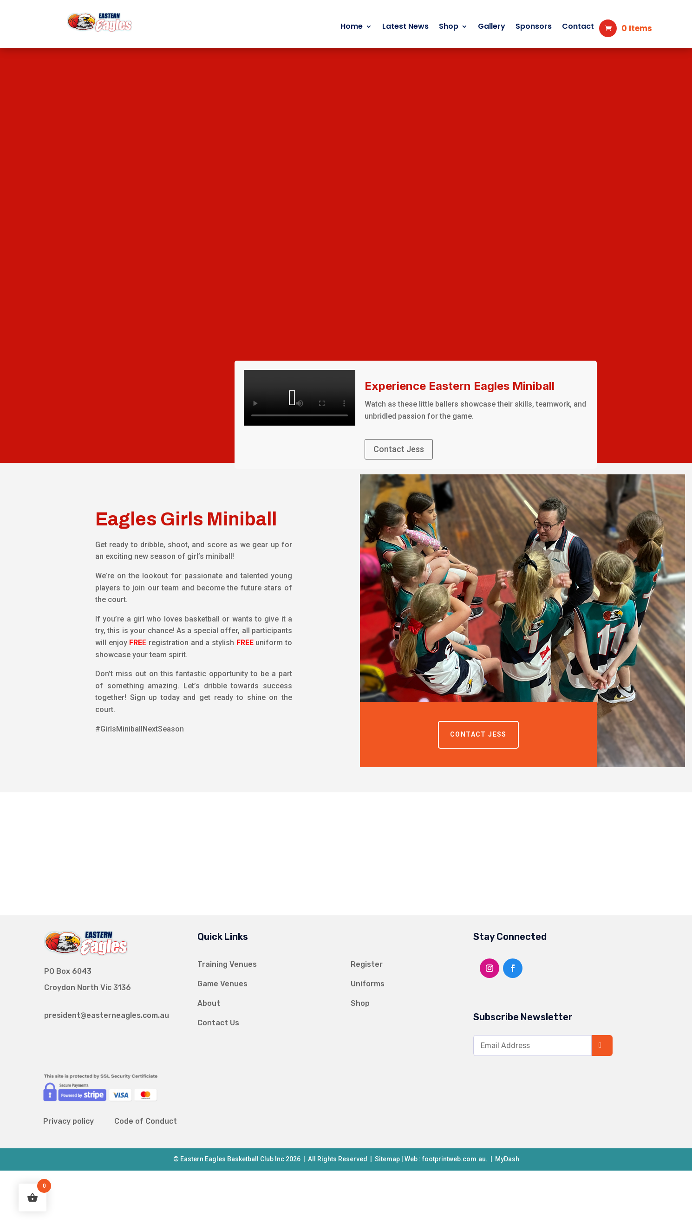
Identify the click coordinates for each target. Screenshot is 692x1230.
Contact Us (218, 1022)
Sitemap (386, 1159)
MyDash (507, 1159)
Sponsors (534, 27)
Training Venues (227, 964)
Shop (448, 27)
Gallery (491, 27)
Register (367, 964)
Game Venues (222, 983)
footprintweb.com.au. (455, 1159)
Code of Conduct (145, 1121)
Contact (578, 27)
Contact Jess (398, 449)
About (208, 1003)
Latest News (405, 27)
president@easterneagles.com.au (106, 1015)
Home (351, 27)
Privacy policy (68, 1121)
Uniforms (368, 983)
